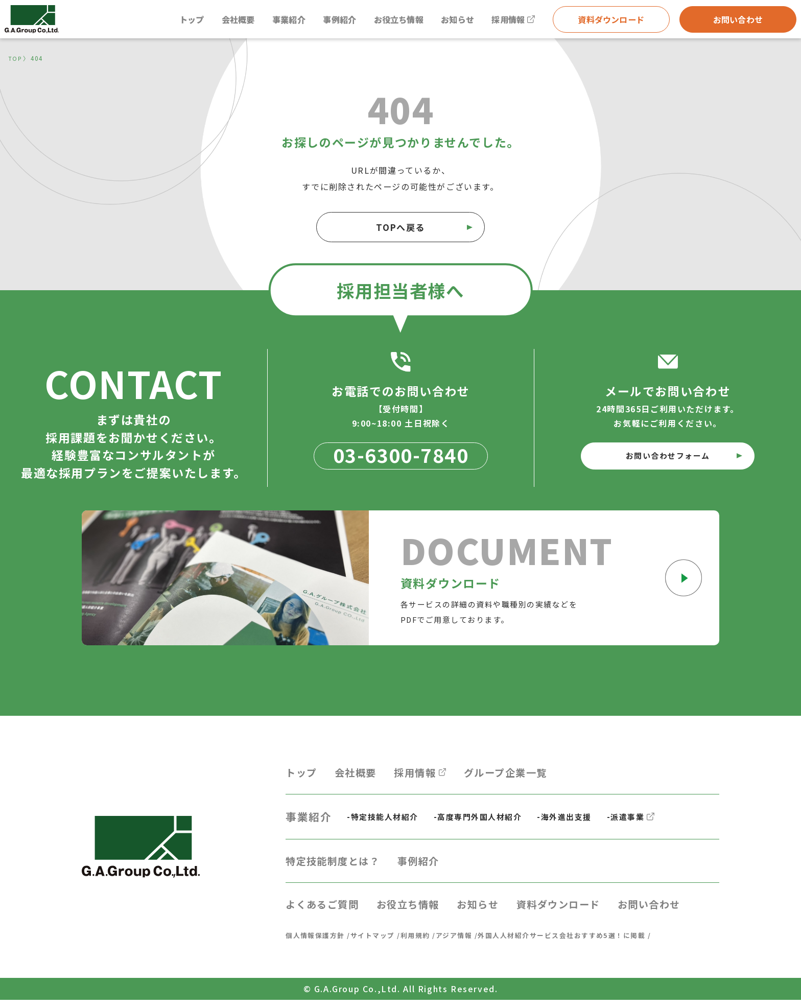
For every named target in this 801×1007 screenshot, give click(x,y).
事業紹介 (274, 21)
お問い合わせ (737, 21)
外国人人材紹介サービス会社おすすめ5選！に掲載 (581, 941)
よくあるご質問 (326, 910)
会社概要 (220, 21)
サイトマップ (379, 941)
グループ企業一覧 (522, 775)
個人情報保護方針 (317, 941)
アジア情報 (466, 941)
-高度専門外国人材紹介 (485, 821)
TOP (15, 58)
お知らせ (452, 21)
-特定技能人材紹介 (384, 821)
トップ (171, 21)
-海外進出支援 (576, 821)
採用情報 (511, 21)
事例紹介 (327, 21)
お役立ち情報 (390, 21)
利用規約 (424, 941)
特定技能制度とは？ (337, 865)
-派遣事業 (646, 821)
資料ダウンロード (610, 21)
